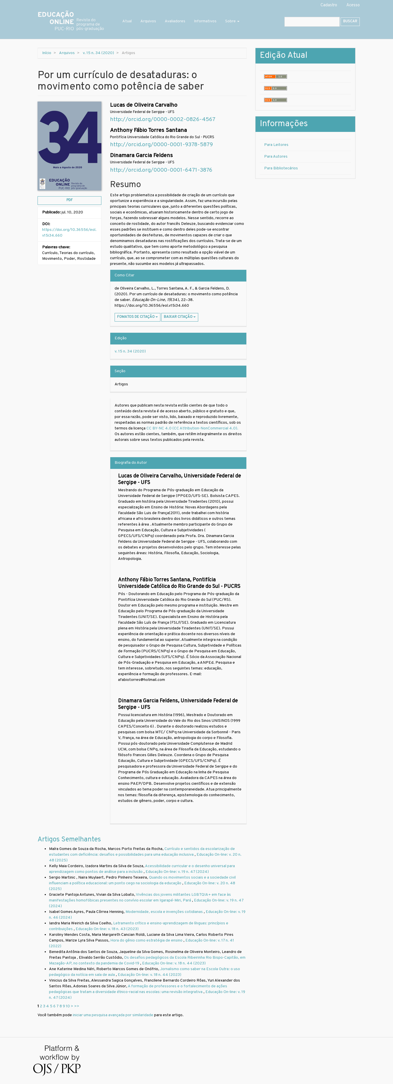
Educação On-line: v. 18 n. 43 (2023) (107, 929)
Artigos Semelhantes (69, 839)
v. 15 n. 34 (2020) (98, 53)
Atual (127, 21)
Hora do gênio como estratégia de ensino (146, 940)
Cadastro (329, 5)
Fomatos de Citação (137, 317)
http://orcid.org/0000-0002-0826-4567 (162, 119)
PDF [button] (69, 200)
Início (46, 53)
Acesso (353, 5)
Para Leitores (276, 144)
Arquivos (148, 21)
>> (76, 1006)
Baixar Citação (180, 317)
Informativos (205, 21)
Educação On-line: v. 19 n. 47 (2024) (177, 871)
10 (68, 1006)
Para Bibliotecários (281, 168)
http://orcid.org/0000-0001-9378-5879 (161, 144)
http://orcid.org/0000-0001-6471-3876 (161, 170)
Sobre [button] (232, 21)
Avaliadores (175, 21)
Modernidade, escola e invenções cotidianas (164, 911)
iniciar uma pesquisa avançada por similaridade (113, 1015)
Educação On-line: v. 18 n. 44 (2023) (174, 963)
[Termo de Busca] (312, 22)
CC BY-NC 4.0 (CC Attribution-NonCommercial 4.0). (192, 428)
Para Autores (276, 156)
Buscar (350, 21)
